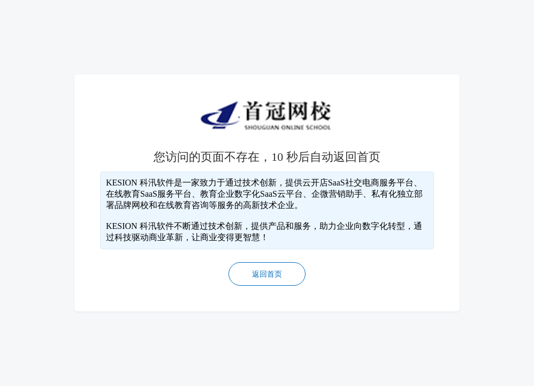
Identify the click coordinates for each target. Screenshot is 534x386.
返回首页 (267, 274)
